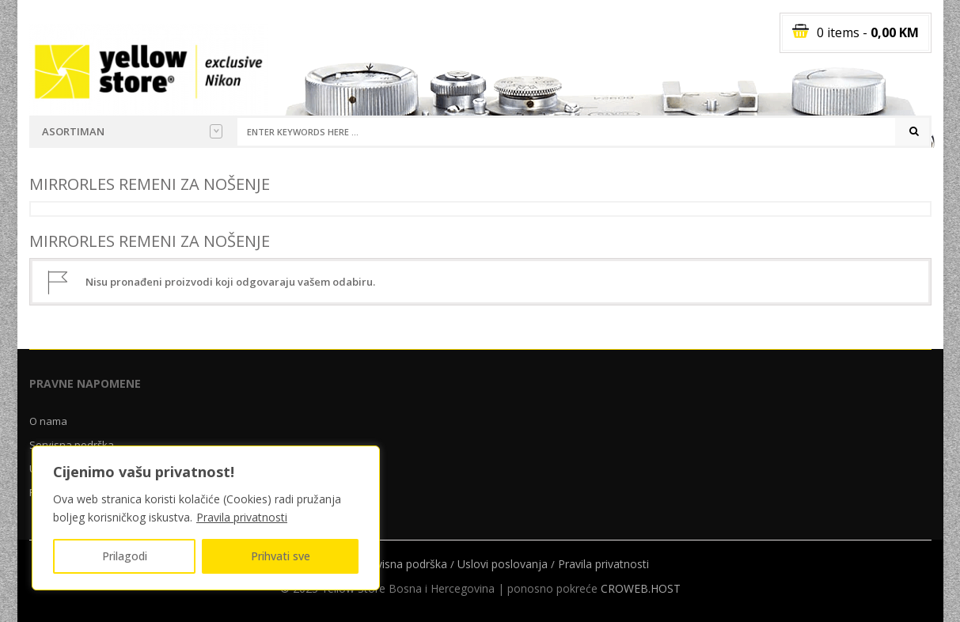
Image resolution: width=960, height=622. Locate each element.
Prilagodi (124, 555)
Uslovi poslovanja (502, 563)
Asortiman (132, 131)
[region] (206, 518)
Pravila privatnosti (241, 517)
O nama (48, 421)
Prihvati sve (280, 555)
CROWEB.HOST (641, 588)
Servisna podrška (403, 563)
